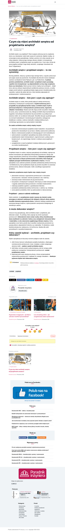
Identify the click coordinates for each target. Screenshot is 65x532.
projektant (18, 271)
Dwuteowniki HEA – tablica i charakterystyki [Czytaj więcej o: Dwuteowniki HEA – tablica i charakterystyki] (23, 410)
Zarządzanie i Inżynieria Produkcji (17, 312)
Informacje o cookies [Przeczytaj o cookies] (40, 511)
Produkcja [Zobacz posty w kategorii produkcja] (21, 507)
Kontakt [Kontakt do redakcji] (36, 516)
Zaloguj (53, 336)
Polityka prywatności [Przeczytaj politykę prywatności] (39, 507)
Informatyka (38, 312)
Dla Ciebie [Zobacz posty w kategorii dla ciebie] (21, 517)
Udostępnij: (12, 276)
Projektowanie (13, 38)
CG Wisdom (36, 262)
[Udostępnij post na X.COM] (12, 280)
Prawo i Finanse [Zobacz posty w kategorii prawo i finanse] (23, 516)
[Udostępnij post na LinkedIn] (30, 280)
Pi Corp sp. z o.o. (23, 529)
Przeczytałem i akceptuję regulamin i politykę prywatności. (23, 345)
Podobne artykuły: (14, 351)
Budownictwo (28, 491)
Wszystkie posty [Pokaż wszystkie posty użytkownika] (23, 290)
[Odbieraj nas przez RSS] (41, 437)
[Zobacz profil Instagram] (32, 437)
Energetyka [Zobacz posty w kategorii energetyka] (21, 512)
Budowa (22, 491)
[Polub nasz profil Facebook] (32, 394)
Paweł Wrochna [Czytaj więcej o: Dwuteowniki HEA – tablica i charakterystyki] (23, 496)
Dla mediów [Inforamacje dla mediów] (37, 512)
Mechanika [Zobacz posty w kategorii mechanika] (21, 509)
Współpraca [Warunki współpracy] (37, 514)
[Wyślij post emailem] (38, 280)
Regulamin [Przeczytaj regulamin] (37, 509)
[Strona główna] (12, 3)
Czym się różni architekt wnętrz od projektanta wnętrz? (28, 6)
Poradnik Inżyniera (19, 49)
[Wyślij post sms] (45, 280)
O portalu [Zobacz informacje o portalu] (37, 506)
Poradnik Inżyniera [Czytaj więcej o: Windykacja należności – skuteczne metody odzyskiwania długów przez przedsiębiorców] (45, 496)
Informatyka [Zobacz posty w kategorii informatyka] (22, 514)
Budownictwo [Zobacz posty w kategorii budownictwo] (22, 506)
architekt (12, 271)
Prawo (43, 491)
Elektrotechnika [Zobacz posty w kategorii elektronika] (22, 511)
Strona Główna (11, 6)
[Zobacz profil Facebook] (23, 437)
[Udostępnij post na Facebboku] (21, 280)
